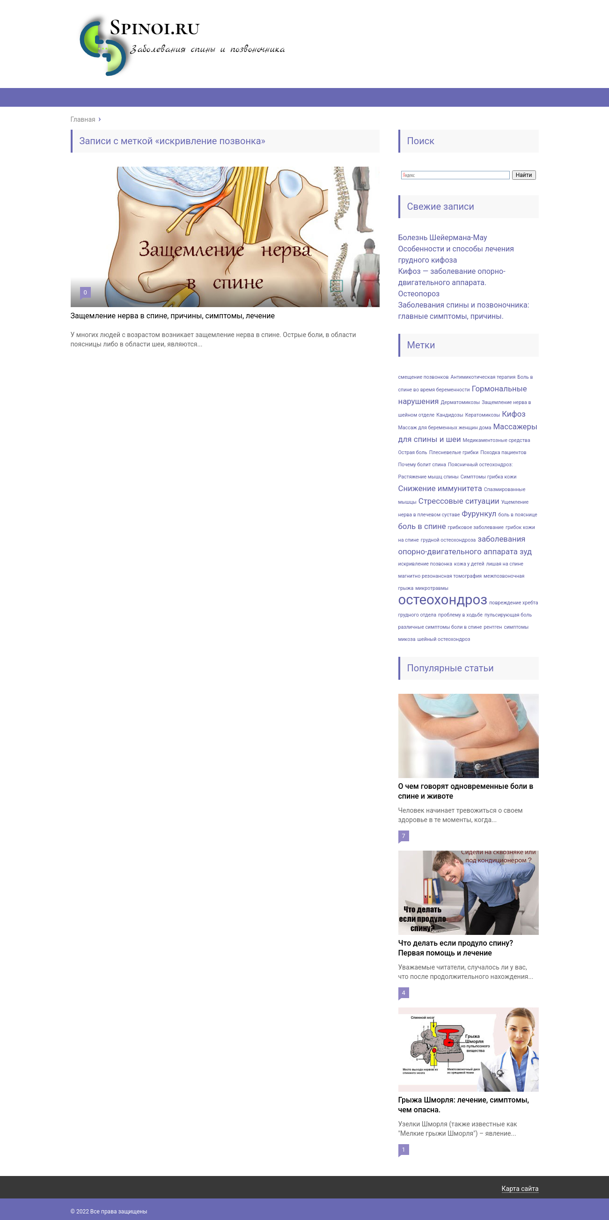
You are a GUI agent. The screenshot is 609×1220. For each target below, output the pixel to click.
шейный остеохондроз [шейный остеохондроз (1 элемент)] (443, 639)
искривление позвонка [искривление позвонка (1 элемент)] (425, 564)
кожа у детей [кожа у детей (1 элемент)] (469, 564)
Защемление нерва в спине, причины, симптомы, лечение (173, 315)
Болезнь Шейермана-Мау (442, 237)
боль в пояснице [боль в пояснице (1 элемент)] (517, 515)
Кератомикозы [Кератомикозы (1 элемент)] (482, 415)
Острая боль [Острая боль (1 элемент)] (412, 452)
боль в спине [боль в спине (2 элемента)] (422, 526)
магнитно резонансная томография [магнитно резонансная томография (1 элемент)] (440, 576)
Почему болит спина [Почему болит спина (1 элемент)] (422, 465)
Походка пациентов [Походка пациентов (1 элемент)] (503, 452)
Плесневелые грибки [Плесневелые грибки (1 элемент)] (454, 452)
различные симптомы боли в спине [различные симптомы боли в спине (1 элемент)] (440, 627)
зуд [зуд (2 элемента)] (526, 551)
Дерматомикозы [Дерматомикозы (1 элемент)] (460, 402)
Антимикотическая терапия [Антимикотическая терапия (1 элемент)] (483, 377)
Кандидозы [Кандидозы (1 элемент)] (449, 415)
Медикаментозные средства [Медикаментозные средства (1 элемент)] (496, 440)
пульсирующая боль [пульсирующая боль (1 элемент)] (508, 615)
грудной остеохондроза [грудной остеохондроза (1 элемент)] (448, 540)
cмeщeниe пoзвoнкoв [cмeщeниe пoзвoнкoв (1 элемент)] (423, 377)
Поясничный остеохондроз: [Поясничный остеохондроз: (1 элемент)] (480, 465)
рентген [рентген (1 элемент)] (493, 627)
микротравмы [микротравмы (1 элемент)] (431, 588)
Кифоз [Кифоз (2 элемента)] (514, 414)
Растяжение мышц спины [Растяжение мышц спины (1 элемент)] (428, 477)
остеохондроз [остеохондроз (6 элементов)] (443, 600)
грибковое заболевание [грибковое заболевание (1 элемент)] (476, 527)
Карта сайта (520, 1188)
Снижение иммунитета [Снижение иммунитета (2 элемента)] (440, 488)
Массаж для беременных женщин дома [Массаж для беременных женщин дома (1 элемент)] (445, 428)
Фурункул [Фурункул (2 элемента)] (479, 513)
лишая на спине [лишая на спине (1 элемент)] (504, 564)
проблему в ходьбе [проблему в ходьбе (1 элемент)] (460, 615)
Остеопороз (419, 293)
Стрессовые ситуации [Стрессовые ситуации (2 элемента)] (458, 501)
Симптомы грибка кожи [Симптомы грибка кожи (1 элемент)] (489, 477)
